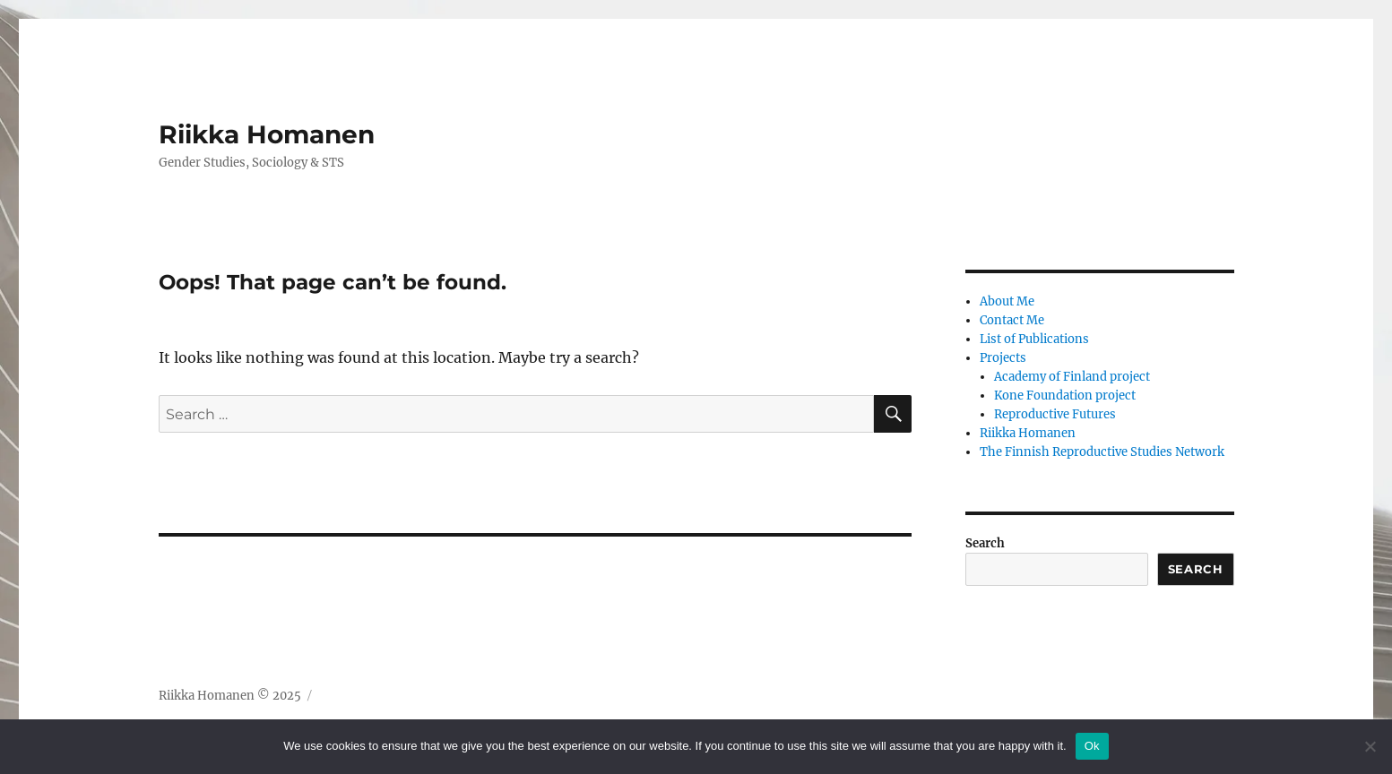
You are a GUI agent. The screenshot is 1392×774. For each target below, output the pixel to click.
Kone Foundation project (1065, 395)
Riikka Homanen (267, 134)
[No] (1370, 746)
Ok (1092, 745)
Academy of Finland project (1072, 376)
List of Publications (1034, 339)
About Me (1007, 301)
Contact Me (1012, 320)
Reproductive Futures (1055, 414)
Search (985, 543)
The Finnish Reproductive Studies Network (1102, 452)
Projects (1003, 358)
